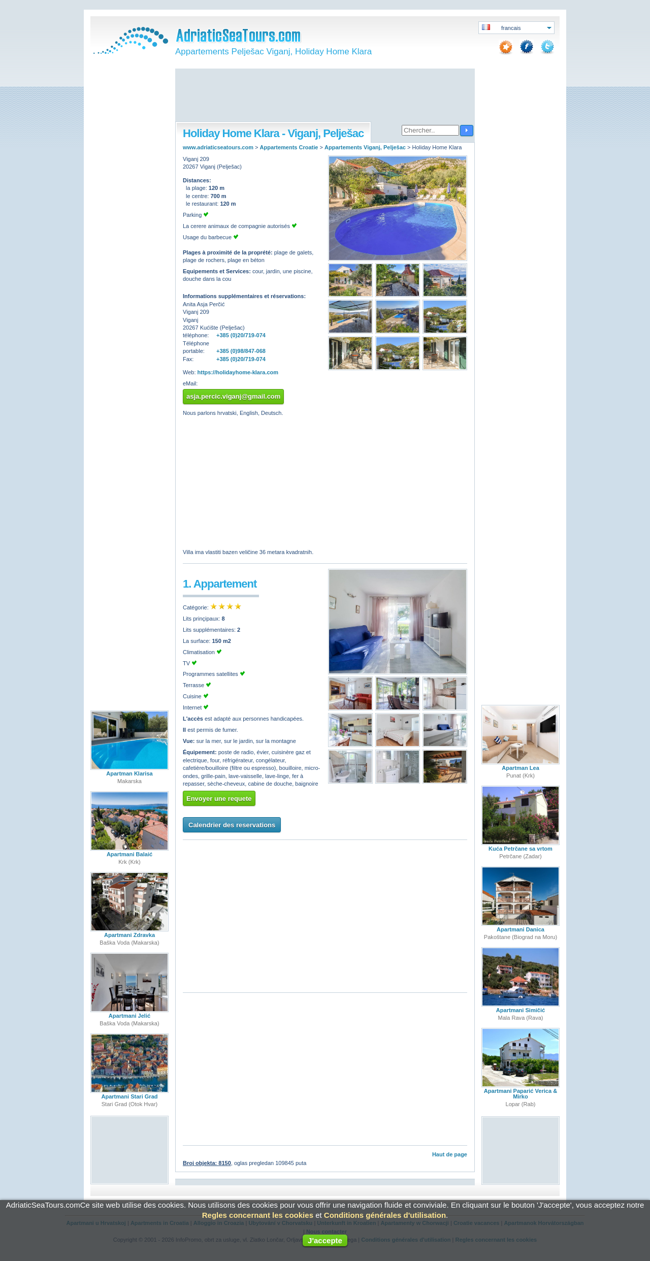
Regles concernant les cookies (257, 1215)
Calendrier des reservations (231, 825)
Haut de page (449, 1154)
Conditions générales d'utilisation (385, 1215)
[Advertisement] (325, 96)
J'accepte (325, 1240)
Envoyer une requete (219, 798)
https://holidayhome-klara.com (238, 372)
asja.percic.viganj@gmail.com (233, 396)
